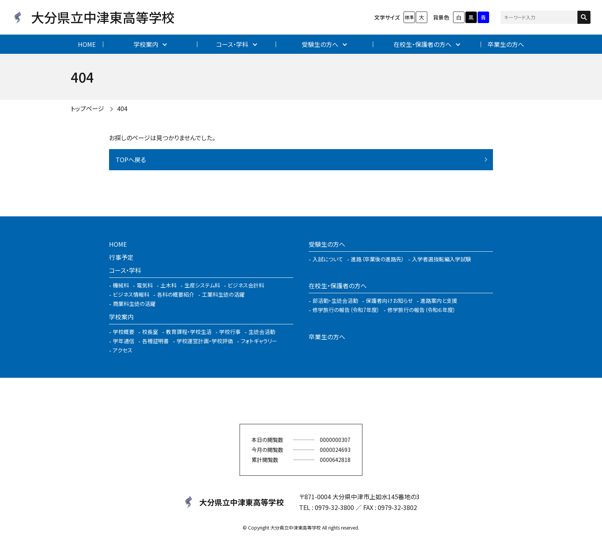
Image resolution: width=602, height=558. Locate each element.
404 (122, 108)
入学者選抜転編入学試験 (441, 259)
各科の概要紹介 (175, 294)
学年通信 (123, 341)
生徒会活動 (261, 331)
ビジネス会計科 (246, 285)
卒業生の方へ (506, 44)
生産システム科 (202, 285)
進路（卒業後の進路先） (377, 259)
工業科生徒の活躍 (223, 294)
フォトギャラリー (259, 341)
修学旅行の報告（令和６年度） (421, 310)
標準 (409, 17)
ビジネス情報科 (131, 294)
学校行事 (230, 331)
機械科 (121, 285)
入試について (328, 259)
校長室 (150, 331)
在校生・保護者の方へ (423, 44)
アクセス (122, 350)
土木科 (168, 285)
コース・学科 (232, 44)
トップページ (87, 108)
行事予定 (121, 257)
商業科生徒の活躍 (134, 303)
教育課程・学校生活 (189, 331)
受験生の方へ (320, 44)
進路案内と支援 (438, 300)
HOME (87, 44)
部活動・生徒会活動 (335, 300)
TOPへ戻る (131, 159)
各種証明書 (155, 341)
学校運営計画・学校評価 (205, 341)
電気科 (145, 285)
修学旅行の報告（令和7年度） (346, 310)
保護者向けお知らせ (389, 300)
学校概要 (123, 331)
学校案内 (146, 44)
